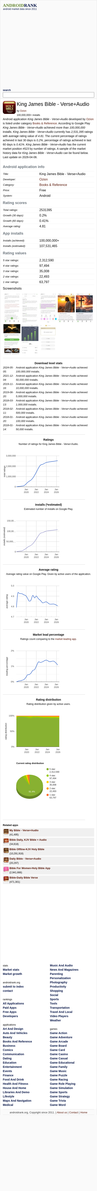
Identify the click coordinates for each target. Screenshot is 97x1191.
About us (62, 1112)
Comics (8, 1050)
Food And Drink (13, 1079)
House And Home (14, 1088)
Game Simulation (61, 1088)
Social (54, 995)
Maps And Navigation (17, 1100)
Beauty (7, 1037)
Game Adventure (61, 1037)
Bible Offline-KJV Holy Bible (26, 849)
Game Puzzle (58, 1075)
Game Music (58, 1071)
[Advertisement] (37, 48)
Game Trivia (58, 1100)
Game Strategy (60, 1096)
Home (83, 1112)
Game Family (58, 1066)
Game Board (58, 1045)
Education (10, 1062)
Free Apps (10, 1012)
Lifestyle (8, 1096)
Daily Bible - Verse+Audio (25, 858)
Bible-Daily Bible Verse (23, 877)
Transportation (60, 1007)
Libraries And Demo (16, 1092)
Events (7, 1071)
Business (9, 1045)
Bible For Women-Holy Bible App (29, 868)
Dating (7, 1058)
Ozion (23, 110)
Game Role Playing (62, 1083)
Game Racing (59, 1079)
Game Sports (58, 1092)
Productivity (58, 986)
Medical (8, 1104)
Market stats (11, 969)
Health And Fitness (15, 1083)
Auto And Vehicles (15, 1033)
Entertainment (12, 1066)
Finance (8, 1075)
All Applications (13, 1003)
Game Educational (62, 1062)
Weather (55, 1020)
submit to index (13, 986)
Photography (58, 982)
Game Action (58, 1033)
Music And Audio (61, 965)
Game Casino (59, 1054)
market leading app (65, 639)
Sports (54, 999)
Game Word (58, 1104)
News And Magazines (64, 969)
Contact (73, 1112)
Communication (13, 1054)
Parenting (56, 973)
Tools (53, 1003)
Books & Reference (45, 123)
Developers (10, 1016)
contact (8, 990)
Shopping (56, 990)
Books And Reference (17, 1041)
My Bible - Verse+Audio (23, 830)
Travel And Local (61, 1012)
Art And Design (13, 1028)
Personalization (60, 978)
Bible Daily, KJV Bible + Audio (28, 839)
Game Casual (59, 1058)
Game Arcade (59, 1041)
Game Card (57, 1050)
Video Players (59, 1016)
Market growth (12, 973)
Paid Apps (10, 1007)
